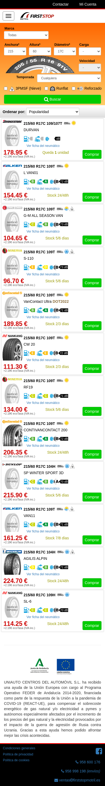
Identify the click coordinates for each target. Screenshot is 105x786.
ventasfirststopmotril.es (77, 780)
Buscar (52, 99)
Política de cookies (16, 760)
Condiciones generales (19, 748)
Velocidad (87, 61)
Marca (9, 28)
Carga (84, 45)
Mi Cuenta (88, 4)
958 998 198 (80, 771)
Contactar (60, 4)
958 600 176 (88, 762)
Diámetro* (62, 45)
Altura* (34, 45)
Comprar (92, 154)
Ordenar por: (14, 112)
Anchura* (12, 45)
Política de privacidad (18, 754)
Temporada (25, 77)
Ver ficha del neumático (43, 146)
